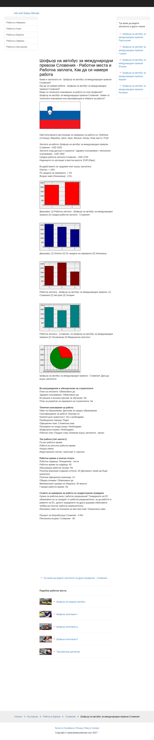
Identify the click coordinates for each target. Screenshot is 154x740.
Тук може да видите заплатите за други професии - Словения (75, 578)
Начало (18, 716)
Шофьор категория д (67, 626)
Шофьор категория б (67, 639)
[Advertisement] (77, 36)
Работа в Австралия (16, 47)
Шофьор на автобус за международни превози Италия (132, 63)
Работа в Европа (15, 35)
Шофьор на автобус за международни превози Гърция (132, 50)
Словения (70, 716)
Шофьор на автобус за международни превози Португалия (132, 37)
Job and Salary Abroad (26, 13)
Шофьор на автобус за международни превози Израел (132, 76)
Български (32, 716)
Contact (95, 728)
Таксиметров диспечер (68, 651)
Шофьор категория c (67, 614)
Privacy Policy (83, 728)
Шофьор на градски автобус (70, 601)
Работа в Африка (15, 41)
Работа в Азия (13, 28)
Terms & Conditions (64, 728)
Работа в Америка (15, 22)
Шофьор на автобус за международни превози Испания (132, 89)
